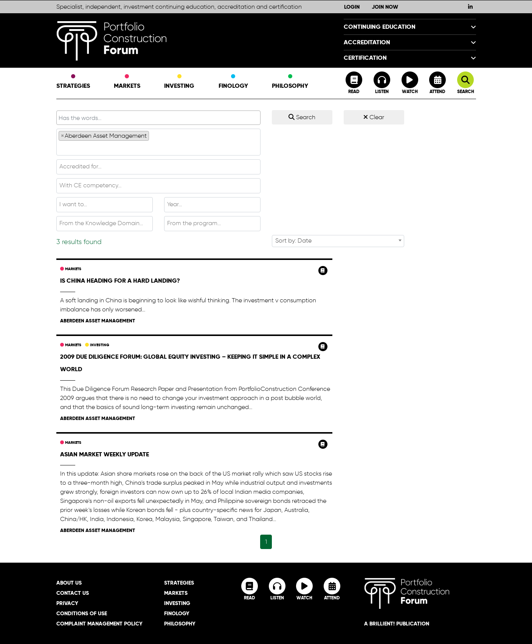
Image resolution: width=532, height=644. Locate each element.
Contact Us (72, 593)
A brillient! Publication (396, 623)
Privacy (67, 603)
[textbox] (158, 147)
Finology (233, 82)
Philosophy (290, 82)
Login (352, 6)
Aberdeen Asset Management (97, 320)
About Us (69, 582)
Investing (179, 82)
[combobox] (158, 142)
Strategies (73, 82)
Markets (127, 82)
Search (301, 117)
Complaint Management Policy (99, 623)
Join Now (385, 6)
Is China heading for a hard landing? (120, 281)
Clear (373, 117)
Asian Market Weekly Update (104, 454)
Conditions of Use (81, 613)
